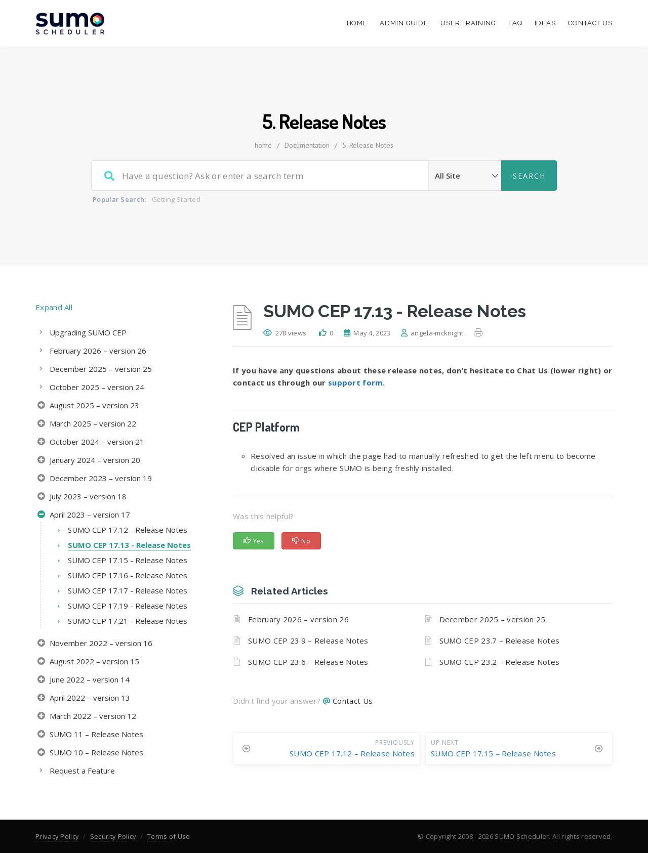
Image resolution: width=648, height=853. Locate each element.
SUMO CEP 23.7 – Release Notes (499, 640)
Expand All (53, 307)
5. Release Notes (367, 145)
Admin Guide (404, 23)
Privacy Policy (57, 836)
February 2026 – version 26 (298, 619)
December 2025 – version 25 (492, 619)
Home (357, 23)
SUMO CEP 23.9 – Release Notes (308, 640)
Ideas (545, 23)
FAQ (515, 23)
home (263, 145)
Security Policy (113, 836)
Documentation (307, 145)
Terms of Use (168, 836)
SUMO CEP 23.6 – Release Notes (308, 662)
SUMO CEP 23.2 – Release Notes (499, 662)
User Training (468, 23)
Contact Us (590, 23)
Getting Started (176, 199)
